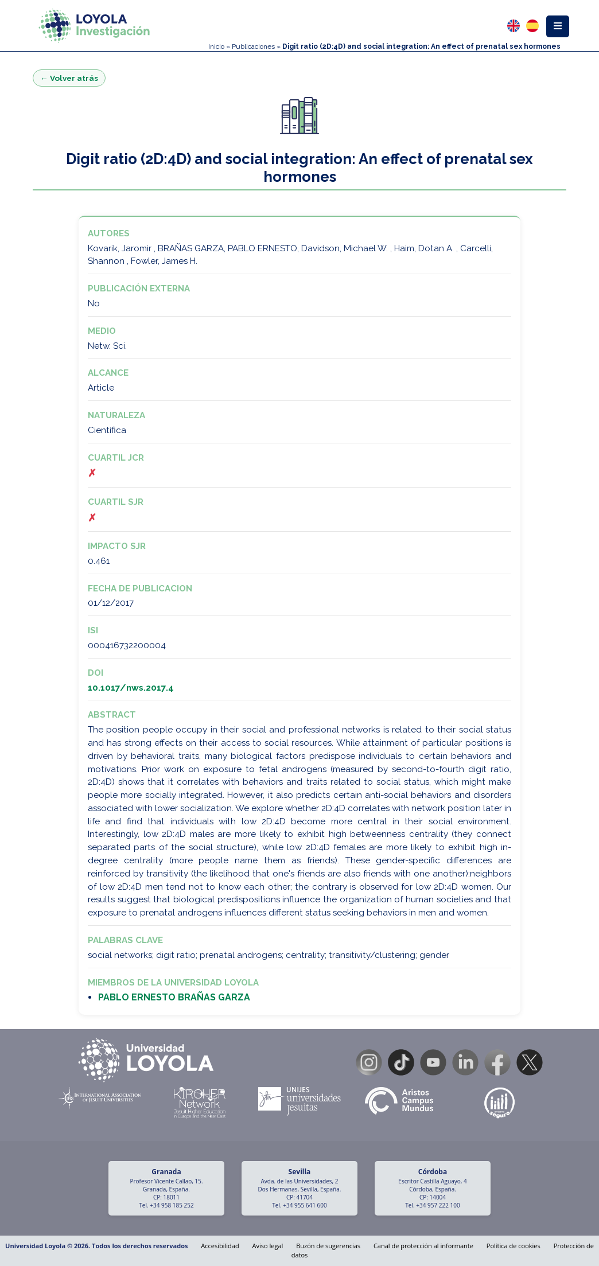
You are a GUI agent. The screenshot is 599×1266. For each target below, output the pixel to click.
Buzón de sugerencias (328, 1245)
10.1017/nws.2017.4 (131, 688)
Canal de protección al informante (423, 1245)
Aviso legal (267, 1245)
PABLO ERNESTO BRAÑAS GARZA (174, 997)
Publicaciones (253, 46)
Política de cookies (513, 1245)
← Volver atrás (69, 78)
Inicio (216, 46)
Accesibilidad (220, 1245)
